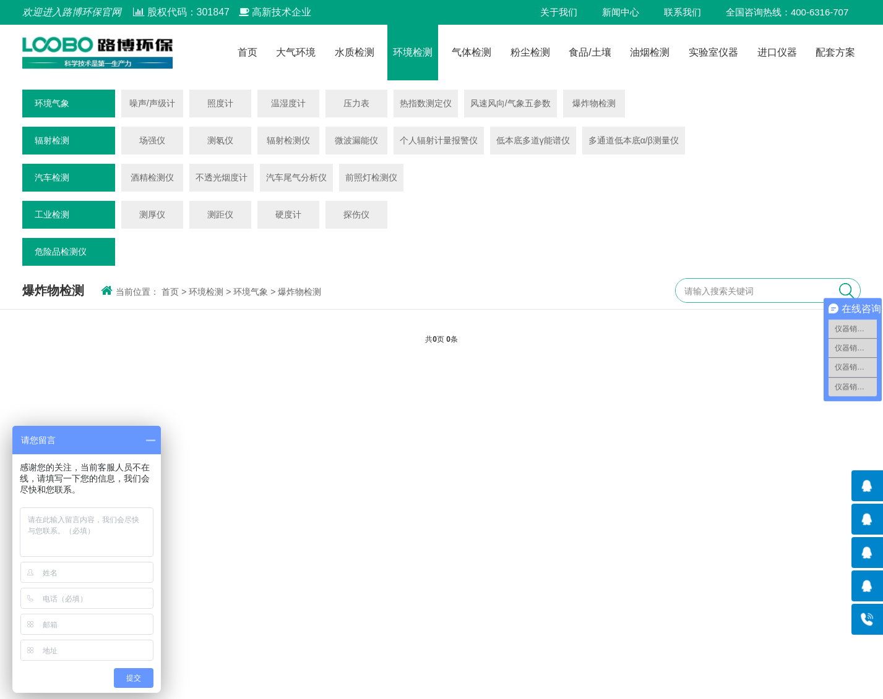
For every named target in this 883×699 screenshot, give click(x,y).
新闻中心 (620, 12)
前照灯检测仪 (371, 177)
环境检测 (413, 52)
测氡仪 (220, 140)
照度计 (220, 103)
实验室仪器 (713, 52)
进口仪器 (777, 52)
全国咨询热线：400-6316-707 (787, 12)
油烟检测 (650, 52)
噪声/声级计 (152, 103)
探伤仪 (356, 214)
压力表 (356, 103)
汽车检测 (52, 177)
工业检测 (52, 214)
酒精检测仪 (152, 177)
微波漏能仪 (356, 140)
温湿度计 (288, 103)
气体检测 (471, 52)
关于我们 (558, 12)
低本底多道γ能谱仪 (533, 140)
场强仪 (152, 140)
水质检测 (354, 52)
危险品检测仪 (61, 251)
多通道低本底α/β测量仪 (633, 140)
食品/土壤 (590, 52)
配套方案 (835, 52)
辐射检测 (52, 140)
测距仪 (220, 214)
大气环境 (296, 52)
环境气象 (52, 103)
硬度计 (288, 214)
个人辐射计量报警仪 (439, 140)
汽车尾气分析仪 (296, 177)
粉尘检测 (530, 52)
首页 (247, 52)
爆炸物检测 (594, 103)
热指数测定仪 (426, 103)
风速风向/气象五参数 (510, 103)
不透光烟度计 (222, 177)
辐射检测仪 (288, 140)
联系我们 (682, 12)
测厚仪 (152, 214)
